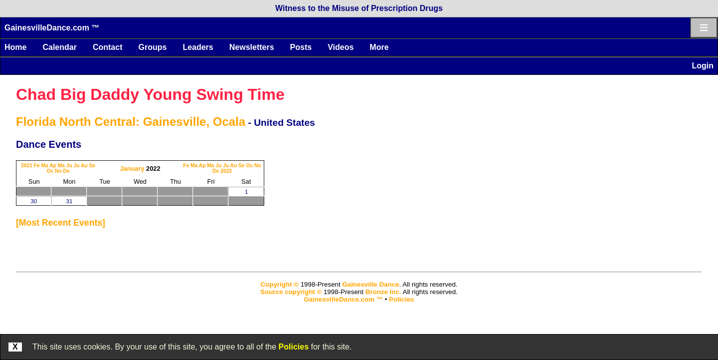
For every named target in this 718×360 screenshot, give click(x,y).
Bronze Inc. (383, 292)
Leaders (197, 47)
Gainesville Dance (370, 284)
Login (703, 65)
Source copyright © (291, 292)
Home (15, 47)
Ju (69, 165)
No (58, 171)
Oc (49, 171)
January (132, 168)
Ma (44, 165)
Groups (152, 47)
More (378, 47)
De (66, 171)
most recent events (60, 223)
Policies (294, 347)
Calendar (59, 47)
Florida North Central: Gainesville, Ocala (130, 121)
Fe (37, 165)
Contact (108, 47)
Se (92, 165)
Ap (52, 165)
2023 (226, 171)
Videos (341, 47)
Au (84, 165)
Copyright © (279, 284)
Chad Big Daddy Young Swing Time (150, 94)
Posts (301, 47)
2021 (26, 165)
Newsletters (251, 47)
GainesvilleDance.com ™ (51, 27)
